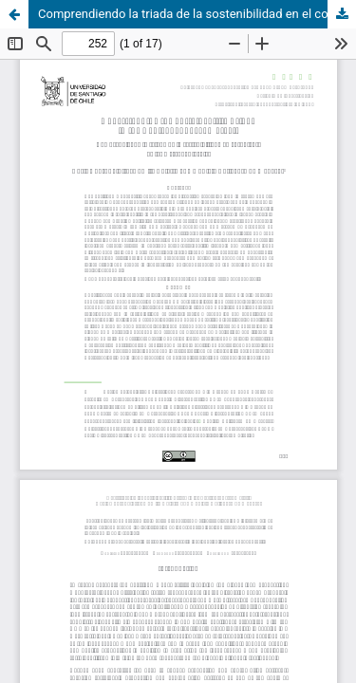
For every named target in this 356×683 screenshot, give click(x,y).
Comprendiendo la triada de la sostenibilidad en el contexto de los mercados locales (197, 14)
